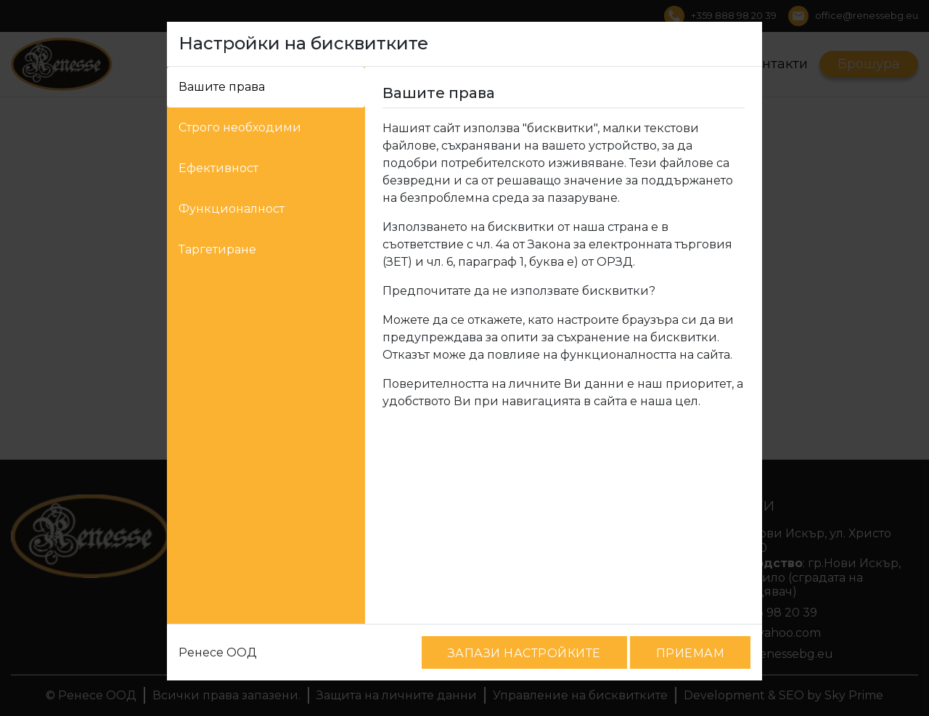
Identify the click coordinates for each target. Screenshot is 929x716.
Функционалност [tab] (232, 209)
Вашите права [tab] (222, 87)
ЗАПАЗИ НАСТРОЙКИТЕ (524, 653)
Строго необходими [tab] (240, 127)
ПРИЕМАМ (690, 653)
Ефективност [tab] (218, 168)
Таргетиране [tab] (217, 249)
